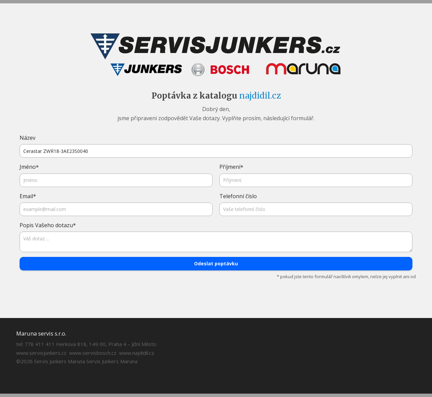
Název (27, 137)
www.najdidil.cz (136, 352)
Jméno (29, 167)
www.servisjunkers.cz (41, 352)
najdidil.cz (260, 95)
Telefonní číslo (238, 196)
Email (28, 196)
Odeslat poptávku (216, 263)
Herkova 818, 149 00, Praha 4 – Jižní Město (106, 344)
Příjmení (231, 167)
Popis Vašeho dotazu (48, 225)
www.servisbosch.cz (92, 352)
